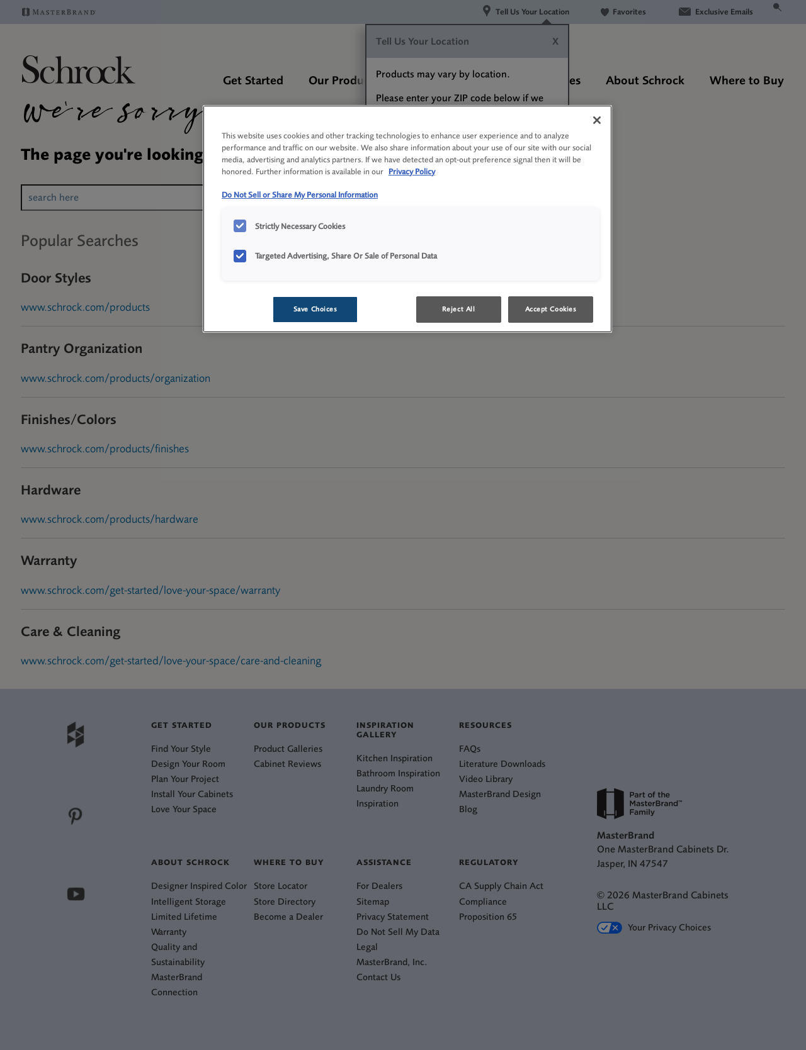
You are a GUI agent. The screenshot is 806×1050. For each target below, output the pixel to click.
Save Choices (315, 309)
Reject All (458, 309)
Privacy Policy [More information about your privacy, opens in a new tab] (412, 171)
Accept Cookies (551, 309)
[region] (407, 219)
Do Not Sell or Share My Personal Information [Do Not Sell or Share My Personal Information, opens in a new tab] (300, 194)
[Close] (597, 120)
